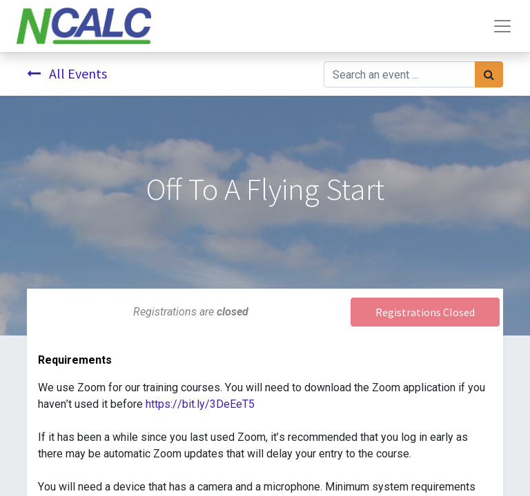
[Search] (489, 74)
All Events (67, 73)
